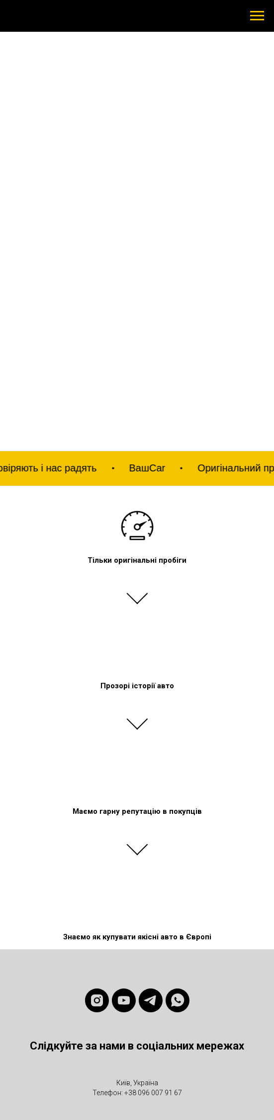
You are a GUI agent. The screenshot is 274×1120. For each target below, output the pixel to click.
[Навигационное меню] (257, 16)
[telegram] (151, 1000)
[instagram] (97, 1000)
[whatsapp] (177, 1000)
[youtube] (124, 1000)
